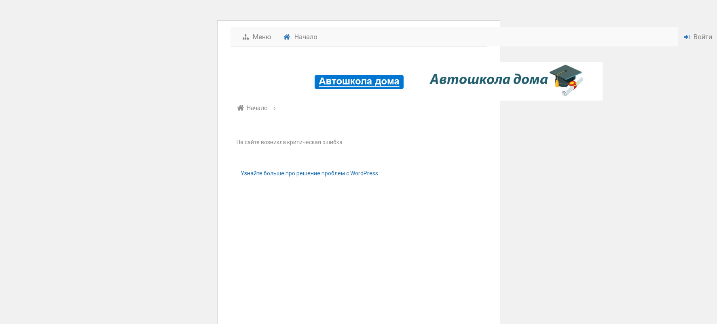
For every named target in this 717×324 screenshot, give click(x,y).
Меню (257, 37)
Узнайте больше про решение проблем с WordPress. (310, 173)
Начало (300, 37)
